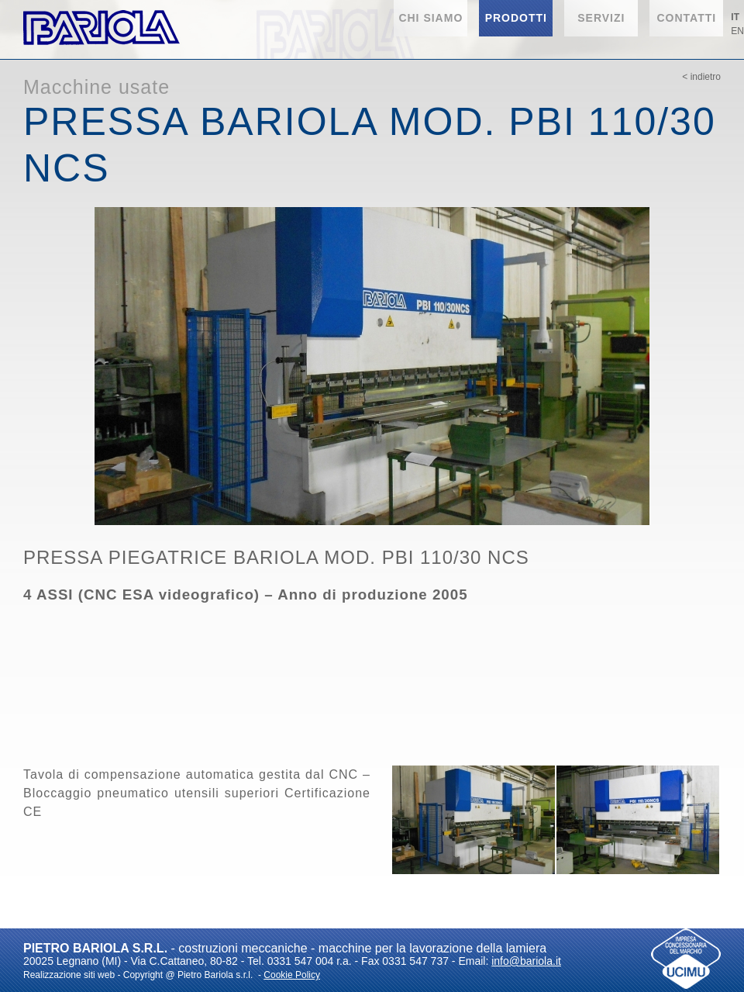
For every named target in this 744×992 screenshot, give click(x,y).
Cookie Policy (292, 975)
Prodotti (516, 18)
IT (735, 17)
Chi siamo (430, 18)
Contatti (686, 18)
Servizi (601, 18)
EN (737, 31)
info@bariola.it (526, 961)
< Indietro (701, 76)
